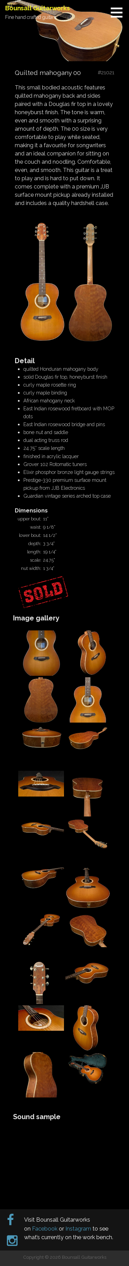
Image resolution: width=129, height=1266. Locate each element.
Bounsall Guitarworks (37, 8)
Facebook (44, 1228)
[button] (119, 12)
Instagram (78, 1228)
